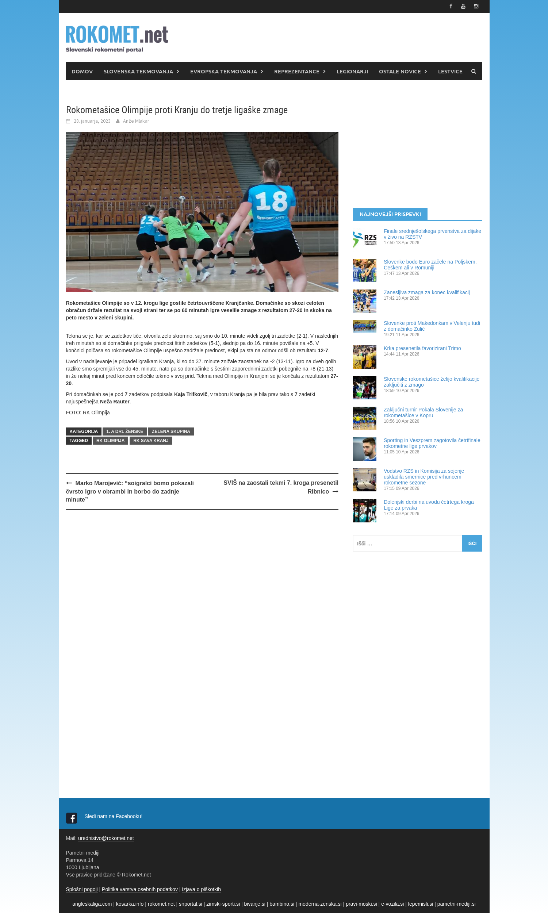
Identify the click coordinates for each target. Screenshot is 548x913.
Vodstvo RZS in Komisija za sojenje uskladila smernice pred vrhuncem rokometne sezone (424, 477)
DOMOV (82, 71)
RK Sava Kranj (150, 440)
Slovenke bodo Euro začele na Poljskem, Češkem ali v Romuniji (430, 265)
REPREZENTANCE (296, 71)
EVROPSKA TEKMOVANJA (223, 71)
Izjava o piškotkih (201, 889)
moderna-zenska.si (319, 904)
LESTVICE (450, 71)
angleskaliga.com (92, 904)
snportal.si (190, 904)
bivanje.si (254, 904)
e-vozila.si (392, 904)
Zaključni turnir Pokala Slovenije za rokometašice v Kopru (423, 412)
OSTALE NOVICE (400, 71)
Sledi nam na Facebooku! (114, 816)
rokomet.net (161, 904)
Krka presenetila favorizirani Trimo (422, 348)
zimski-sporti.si (223, 904)
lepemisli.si (420, 904)
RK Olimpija (110, 440)
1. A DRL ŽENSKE (124, 431)
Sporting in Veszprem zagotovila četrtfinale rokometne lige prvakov (432, 443)
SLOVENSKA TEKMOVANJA (138, 71)
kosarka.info (129, 904)
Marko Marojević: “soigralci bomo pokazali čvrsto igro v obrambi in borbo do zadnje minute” (130, 491)
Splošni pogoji (82, 889)
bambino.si (281, 904)
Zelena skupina (171, 431)
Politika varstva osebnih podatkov (140, 889)
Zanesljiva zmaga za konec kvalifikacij (427, 292)
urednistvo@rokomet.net (106, 838)
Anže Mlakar (136, 121)
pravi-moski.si (361, 904)
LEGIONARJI (352, 71)
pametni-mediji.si (456, 904)
